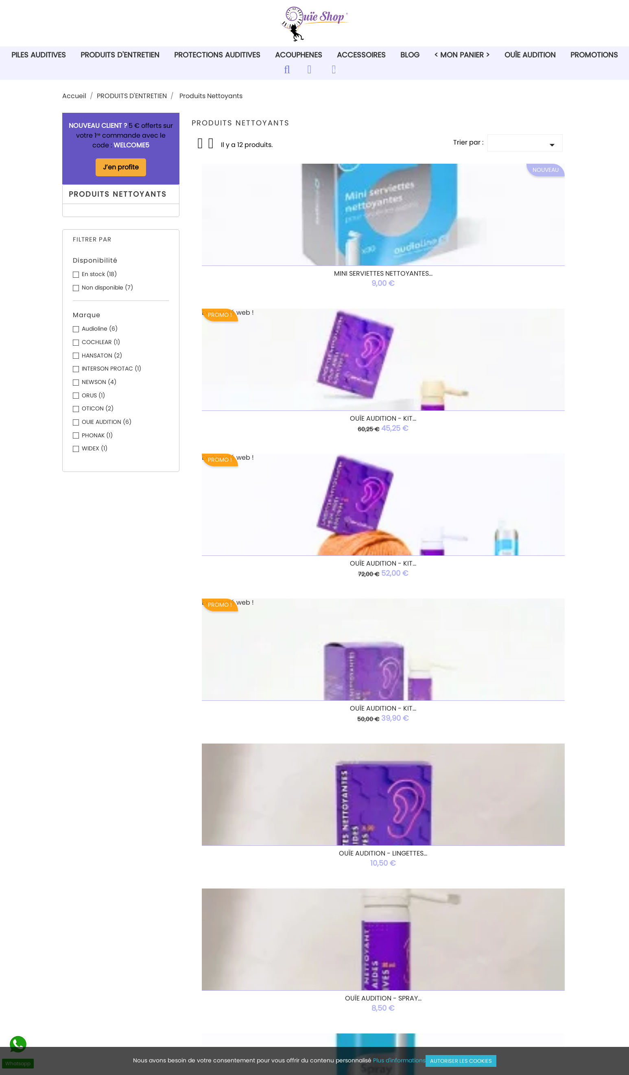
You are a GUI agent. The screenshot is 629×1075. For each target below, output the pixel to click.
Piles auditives (93, 934)
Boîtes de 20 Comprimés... (378, 559)
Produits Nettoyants (118, 194)
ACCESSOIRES (361, 55)
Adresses (343, 965)
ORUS (93, 395)
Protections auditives (104, 954)
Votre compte (368, 917)
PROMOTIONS (594, 55)
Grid (201, 143)
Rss (282, 882)
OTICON (98, 408)
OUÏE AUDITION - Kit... (254, 418)
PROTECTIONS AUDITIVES (217, 55)
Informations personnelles (370, 934)
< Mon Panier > (462, 55)
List (211, 145)
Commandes (350, 944)
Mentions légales (227, 944)
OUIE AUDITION (106, 422)
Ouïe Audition (530, 55)
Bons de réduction (358, 975)
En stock (99, 274)
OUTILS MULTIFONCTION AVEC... (503, 700)
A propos (214, 965)
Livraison (214, 934)
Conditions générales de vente (249, 954)
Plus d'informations (399, 1060)
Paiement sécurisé (229, 975)
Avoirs (338, 954)
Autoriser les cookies (461, 1061)
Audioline (100, 329)
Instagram (350, 882)
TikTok (373, 882)
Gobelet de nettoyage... (503, 559)
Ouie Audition (92, 985)
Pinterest (327, 882)
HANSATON (102, 355)
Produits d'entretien (101, 944)
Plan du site (218, 995)
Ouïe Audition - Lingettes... (378, 418)
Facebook (259, 882)
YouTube (304, 882)
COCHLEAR (101, 342)
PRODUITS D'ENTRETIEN (120, 55)
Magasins (215, 1005)
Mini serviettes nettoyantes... (254, 277)
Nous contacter (224, 985)
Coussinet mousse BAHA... (379, 700)
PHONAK (97, 435)
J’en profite (121, 167)
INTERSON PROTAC (111, 368)
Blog (409, 55)
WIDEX (94, 448)
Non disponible (107, 287)
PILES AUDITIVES (38, 55)
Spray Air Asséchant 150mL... (254, 559)
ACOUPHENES (298, 55)
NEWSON (99, 382)
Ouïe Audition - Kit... (378, 277)
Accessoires (89, 975)
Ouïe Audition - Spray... (503, 418)
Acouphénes (90, 965)
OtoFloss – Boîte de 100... (253, 700)
